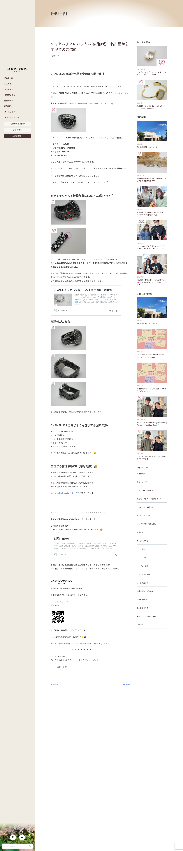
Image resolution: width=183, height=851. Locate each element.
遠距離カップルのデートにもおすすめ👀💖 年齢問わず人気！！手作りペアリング (152, 282)
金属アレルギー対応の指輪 (146, 616)
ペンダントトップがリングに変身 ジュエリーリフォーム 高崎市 (151, 73)
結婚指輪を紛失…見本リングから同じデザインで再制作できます (151, 179)
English (140, 625)
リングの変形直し (143, 583)
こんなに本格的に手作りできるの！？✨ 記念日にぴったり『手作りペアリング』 (152, 247)
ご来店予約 (17, 129)
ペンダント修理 (142, 566)
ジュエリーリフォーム (145, 490)
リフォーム (8, 89)
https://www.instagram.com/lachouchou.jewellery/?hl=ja (80, 643)
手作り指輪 (9, 78)
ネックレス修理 (142, 541)
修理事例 (140, 532)
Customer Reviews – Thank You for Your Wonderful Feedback (150, 356)
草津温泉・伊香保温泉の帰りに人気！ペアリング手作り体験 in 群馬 (151, 213)
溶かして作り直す (143, 608)
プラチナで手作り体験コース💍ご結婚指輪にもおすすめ (151, 457)
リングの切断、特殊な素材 (146, 524)
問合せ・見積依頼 (17, 123)
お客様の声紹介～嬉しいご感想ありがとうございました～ (151, 389)
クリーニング (142, 482)
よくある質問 (9, 111)
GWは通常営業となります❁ (147, 147)
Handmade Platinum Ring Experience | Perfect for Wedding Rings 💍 (152, 423)
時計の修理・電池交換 (145, 591)
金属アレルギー (10, 95)
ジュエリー (9, 83)
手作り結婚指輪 (142, 599)
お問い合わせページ (68, 493)
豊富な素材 (9, 100)
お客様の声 (141, 473)
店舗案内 (8, 106)
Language (17, 135)
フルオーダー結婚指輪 (145, 507)
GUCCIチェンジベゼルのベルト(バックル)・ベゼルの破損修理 (151, 107)
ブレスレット (142, 557)
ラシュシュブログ (11, 117)
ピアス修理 (141, 549)
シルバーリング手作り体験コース (149, 499)
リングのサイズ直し (144, 574)
